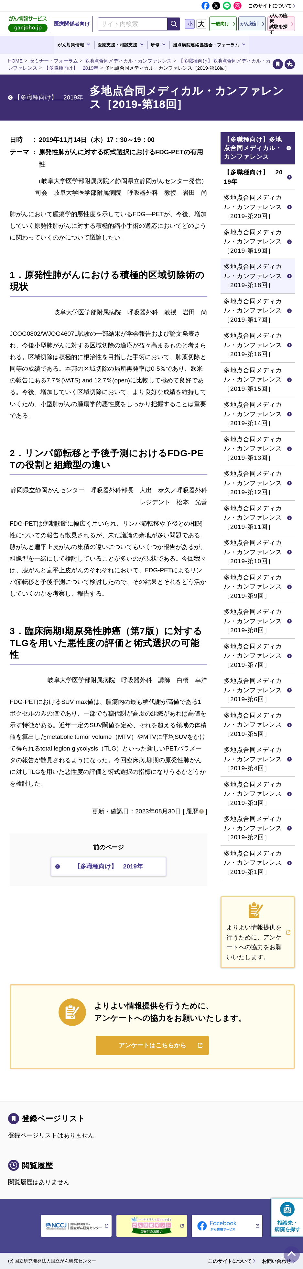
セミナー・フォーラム (53, 61)
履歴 (192, 811)
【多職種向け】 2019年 (71, 68)
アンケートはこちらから (152, 1045)
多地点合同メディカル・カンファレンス (128, 61)
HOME (15, 61)
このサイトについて (270, 5)
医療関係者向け (72, 24)
